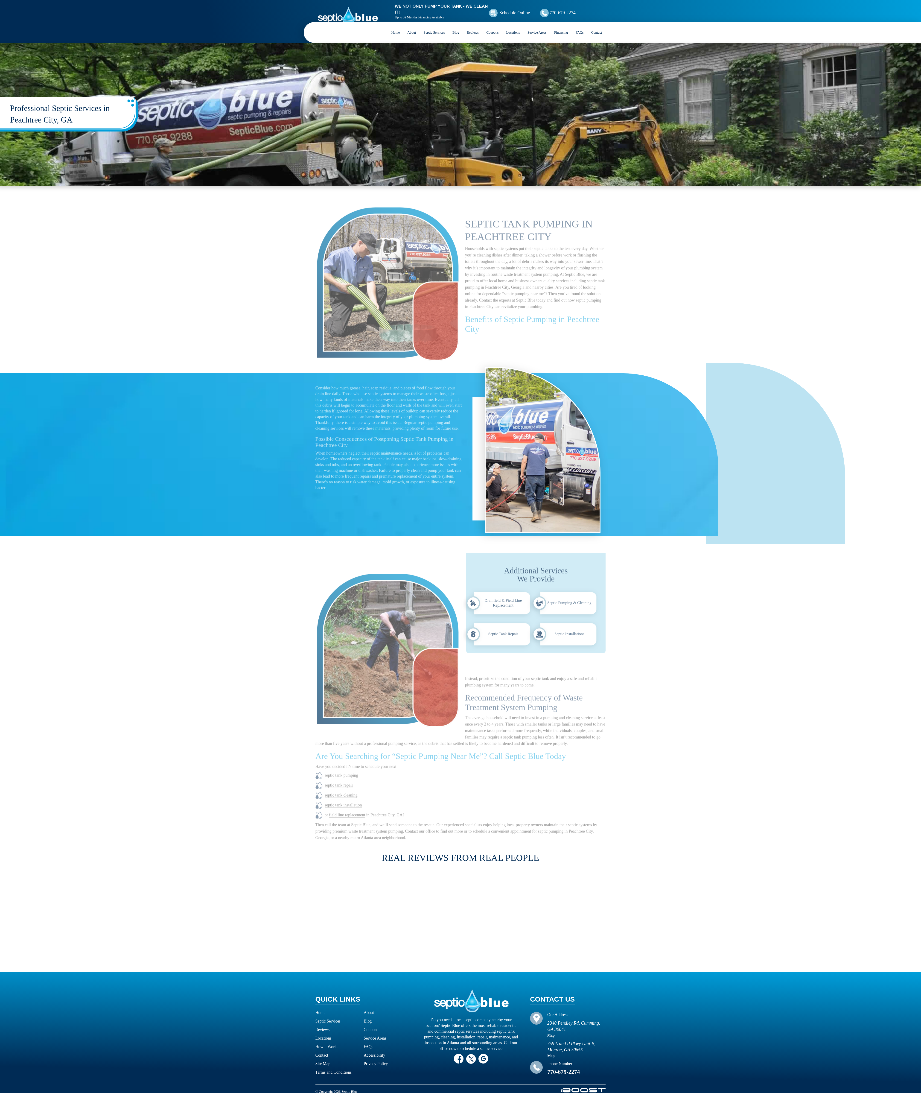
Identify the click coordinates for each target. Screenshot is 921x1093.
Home (395, 26)
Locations (513, 26)
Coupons (492, 26)
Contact (596, 26)
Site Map (323, 1057)
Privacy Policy (376, 1057)
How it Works (326, 1040)
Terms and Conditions (333, 1066)
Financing (561, 26)
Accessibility (374, 1049)
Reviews (473, 26)
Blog (455, 26)
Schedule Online (522, 9)
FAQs (580, 26)
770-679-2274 (574, 9)
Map (551, 1029)
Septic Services (434, 26)
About (411, 26)
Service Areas (537, 26)
